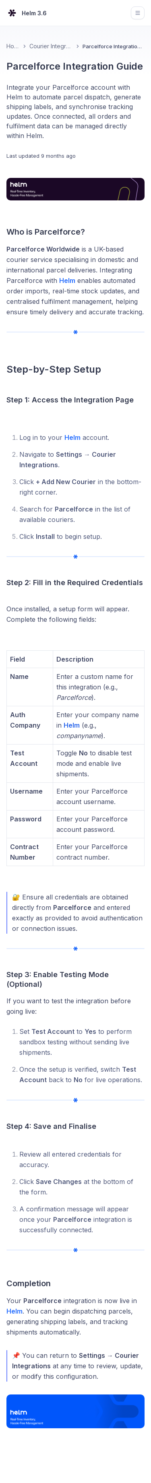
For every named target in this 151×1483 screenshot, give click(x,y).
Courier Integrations (51, 46)
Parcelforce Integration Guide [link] (114, 46)
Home (13, 46)
